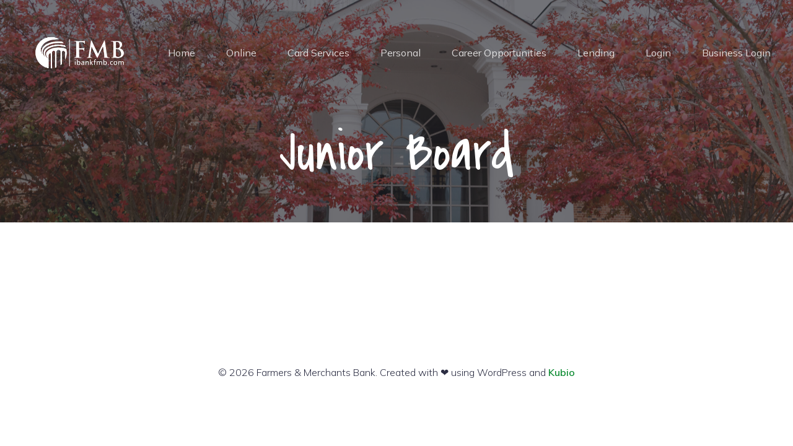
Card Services (318, 52)
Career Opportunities (499, 52)
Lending (596, 52)
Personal (400, 52)
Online (241, 52)
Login (658, 52)
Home (181, 52)
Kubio (561, 372)
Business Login (736, 52)
